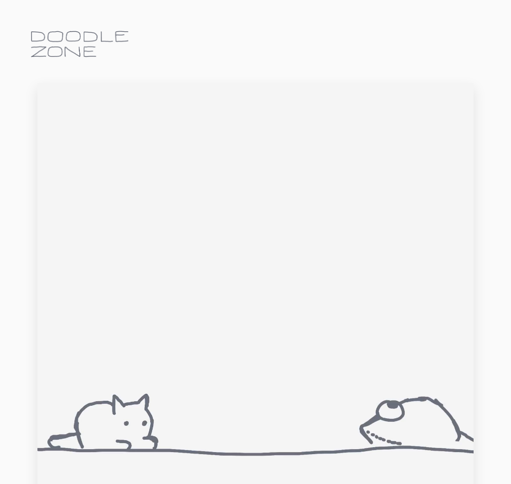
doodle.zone (80, 44)
